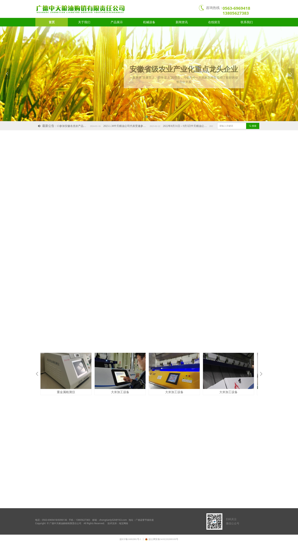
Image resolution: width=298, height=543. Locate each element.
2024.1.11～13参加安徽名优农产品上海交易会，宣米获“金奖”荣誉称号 (69, 126)
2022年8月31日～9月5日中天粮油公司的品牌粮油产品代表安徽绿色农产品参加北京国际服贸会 (188, 126)
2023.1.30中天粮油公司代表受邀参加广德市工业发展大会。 (129, 126)
